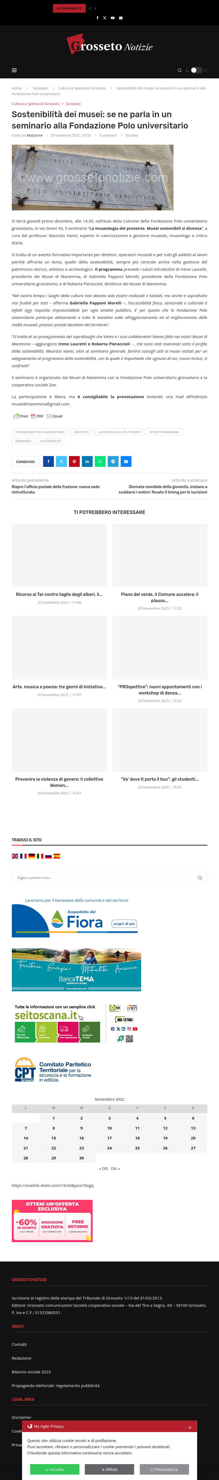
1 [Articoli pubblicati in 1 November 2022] (54, 1118)
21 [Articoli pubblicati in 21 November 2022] (25, 1148)
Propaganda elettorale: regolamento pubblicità (56, 1385)
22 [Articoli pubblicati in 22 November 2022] (53, 1148)
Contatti (19, 1344)
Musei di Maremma (164, 432)
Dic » (115, 1168)
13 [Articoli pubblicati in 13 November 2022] (193, 1128)
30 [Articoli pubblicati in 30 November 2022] (81, 1158)
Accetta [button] (55, 1469)
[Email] (121, 17)
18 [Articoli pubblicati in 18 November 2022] (137, 1138)
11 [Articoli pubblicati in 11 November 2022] (137, 1128)
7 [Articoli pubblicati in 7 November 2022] (26, 1128)
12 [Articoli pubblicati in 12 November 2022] (165, 1128)
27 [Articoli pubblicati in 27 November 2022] (193, 1148)
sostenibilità (50, 441)
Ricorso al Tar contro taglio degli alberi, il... (59, 594)
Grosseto (40, 88)
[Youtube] (112, 17)
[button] (90, 8)
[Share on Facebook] (48, 461)
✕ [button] (190, 1427)
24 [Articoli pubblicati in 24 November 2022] (109, 1148)
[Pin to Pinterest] (74, 461)
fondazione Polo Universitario (40, 432)
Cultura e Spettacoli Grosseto (82, 88)
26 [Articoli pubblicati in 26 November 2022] (165, 1148)
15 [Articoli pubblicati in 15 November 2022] (53, 1138)
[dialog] (109, 1450)
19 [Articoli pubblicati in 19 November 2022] (165, 1138)
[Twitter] (104, 17)
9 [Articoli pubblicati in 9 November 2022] (82, 1128)
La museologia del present (119, 432)
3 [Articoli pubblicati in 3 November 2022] (109, 1118)
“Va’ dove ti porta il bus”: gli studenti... (160, 779)
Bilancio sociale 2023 (31, 1371)
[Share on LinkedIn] (87, 461)
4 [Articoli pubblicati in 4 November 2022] (137, 1118)
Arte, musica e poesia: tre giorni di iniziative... (59, 686)
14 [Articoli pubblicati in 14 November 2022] (25, 1138)
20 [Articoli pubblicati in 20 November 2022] (193, 1138)
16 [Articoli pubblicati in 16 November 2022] (81, 1138)
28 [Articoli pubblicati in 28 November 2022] (25, 1158)
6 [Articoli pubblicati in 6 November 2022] (193, 1118)
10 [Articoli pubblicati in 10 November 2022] (109, 1128)
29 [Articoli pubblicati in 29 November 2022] (53, 1158)
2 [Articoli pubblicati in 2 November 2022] (82, 1118)
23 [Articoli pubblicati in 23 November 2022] (81, 1148)
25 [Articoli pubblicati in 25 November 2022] (137, 1148)
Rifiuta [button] (109, 1469)
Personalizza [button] (164, 1469)
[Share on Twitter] (61, 461)
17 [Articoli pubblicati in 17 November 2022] (109, 1138)
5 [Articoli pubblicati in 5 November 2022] (165, 1118)
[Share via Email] (126, 461)
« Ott (103, 1168)
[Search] (179, 70)
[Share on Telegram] (113, 461)
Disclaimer (22, 1417)
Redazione (35, 135)
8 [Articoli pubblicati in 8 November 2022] (54, 1128)
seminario (23, 441)
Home (17, 88)
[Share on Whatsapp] (100, 461)
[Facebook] (97, 17)
